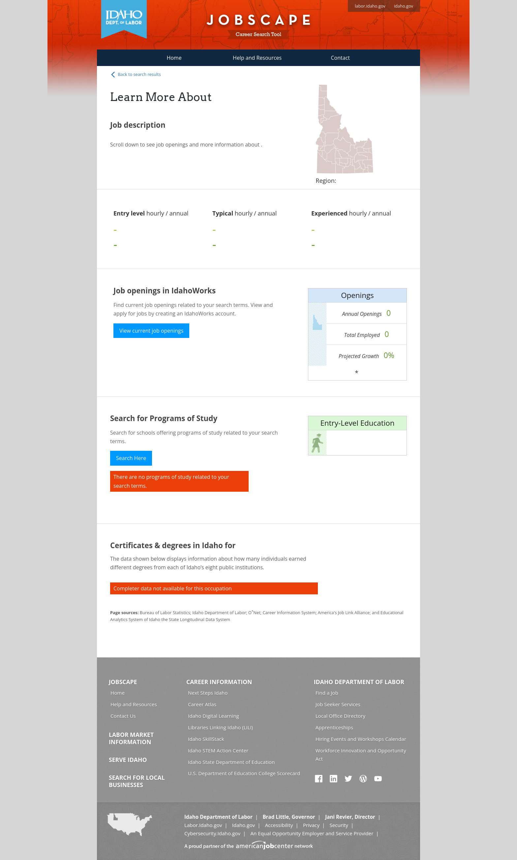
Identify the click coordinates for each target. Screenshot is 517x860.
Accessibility (279, 825)
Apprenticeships (334, 727)
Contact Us (123, 715)
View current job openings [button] (151, 330)
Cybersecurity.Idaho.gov (212, 833)
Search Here (131, 458)
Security (338, 825)
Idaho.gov (243, 825)
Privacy (311, 825)
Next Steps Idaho (208, 692)
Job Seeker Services (338, 704)
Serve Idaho (128, 760)
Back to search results (135, 74)
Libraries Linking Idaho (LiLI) (220, 727)
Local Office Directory (340, 715)
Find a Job (327, 692)
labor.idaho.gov (370, 6)
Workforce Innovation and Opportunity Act (361, 754)
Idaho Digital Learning (213, 715)
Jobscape (123, 682)
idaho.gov (403, 6)
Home (174, 57)
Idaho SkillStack (206, 739)
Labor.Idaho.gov (203, 825)
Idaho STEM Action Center (218, 750)
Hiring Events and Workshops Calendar (361, 739)
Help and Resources (257, 57)
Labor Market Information (131, 738)
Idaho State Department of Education (231, 762)
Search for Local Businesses (137, 781)
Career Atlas (202, 704)
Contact (340, 57)
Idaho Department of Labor (359, 682)
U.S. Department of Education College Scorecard (244, 773)
